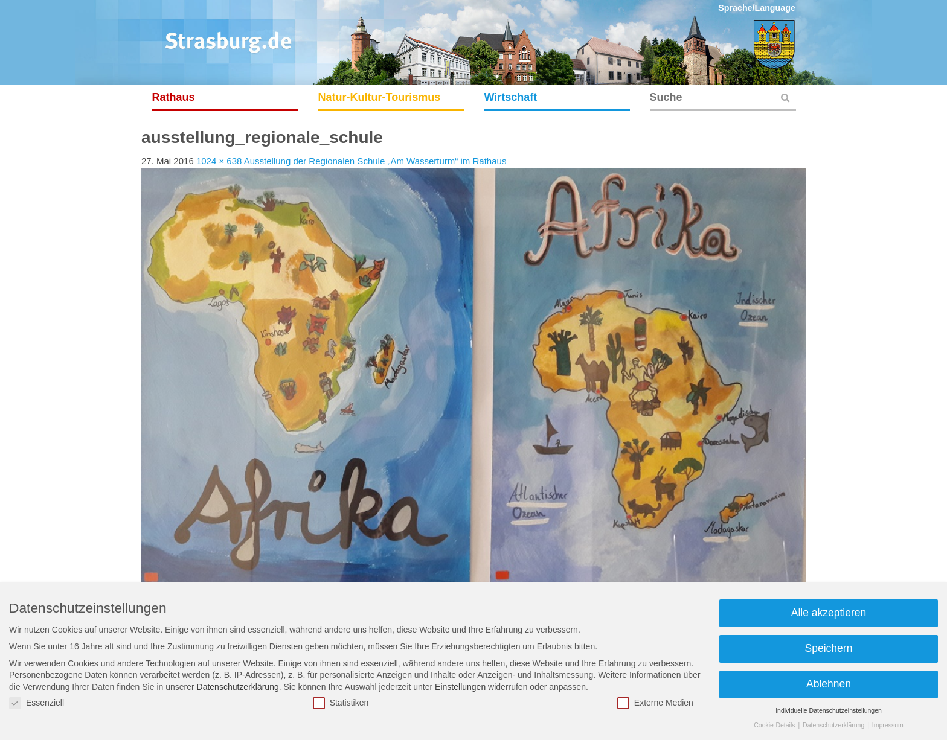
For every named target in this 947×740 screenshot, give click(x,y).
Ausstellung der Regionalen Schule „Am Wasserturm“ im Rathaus (375, 161)
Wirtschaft (511, 97)
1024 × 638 (219, 161)
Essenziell (36, 703)
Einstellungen (460, 687)
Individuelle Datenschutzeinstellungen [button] (828, 710)
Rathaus (173, 97)
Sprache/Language (756, 8)
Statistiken (341, 703)
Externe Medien (655, 703)
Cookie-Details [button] (775, 725)
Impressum (888, 725)
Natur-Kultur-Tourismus (379, 97)
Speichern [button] (829, 648)
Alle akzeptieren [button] (829, 613)
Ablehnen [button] (828, 684)
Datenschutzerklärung (238, 687)
